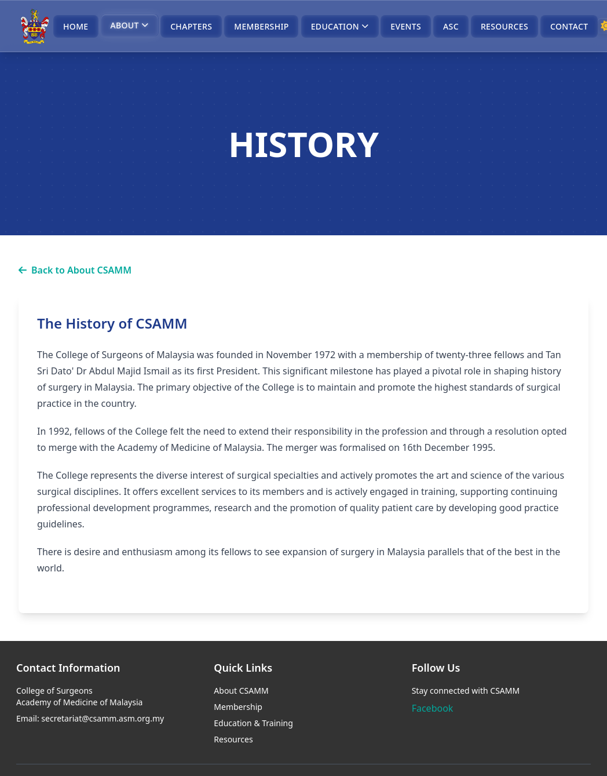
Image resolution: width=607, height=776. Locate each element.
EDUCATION (340, 26)
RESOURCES (504, 26)
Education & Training (253, 722)
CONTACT (569, 26)
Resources (233, 739)
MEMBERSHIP (261, 26)
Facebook (433, 708)
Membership (238, 706)
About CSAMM (241, 690)
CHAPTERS (191, 26)
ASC (451, 26)
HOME (76, 26)
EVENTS (405, 26)
